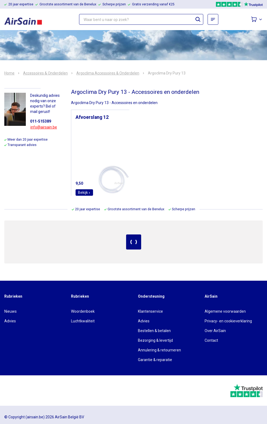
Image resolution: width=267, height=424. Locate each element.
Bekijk (84, 192)
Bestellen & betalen (154, 331)
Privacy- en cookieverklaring (228, 321)
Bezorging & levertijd (155, 340)
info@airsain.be (43, 127)
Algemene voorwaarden (225, 311)
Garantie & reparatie (155, 360)
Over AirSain (215, 331)
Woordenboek (83, 311)
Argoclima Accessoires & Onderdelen (107, 73)
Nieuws (10, 311)
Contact (211, 340)
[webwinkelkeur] (19, 390)
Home (9, 73)
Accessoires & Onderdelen (45, 73)
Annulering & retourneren (159, 350)
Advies (10, 321)
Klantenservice (150, 311)
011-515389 (40, 121)
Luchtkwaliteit (83, 321)
